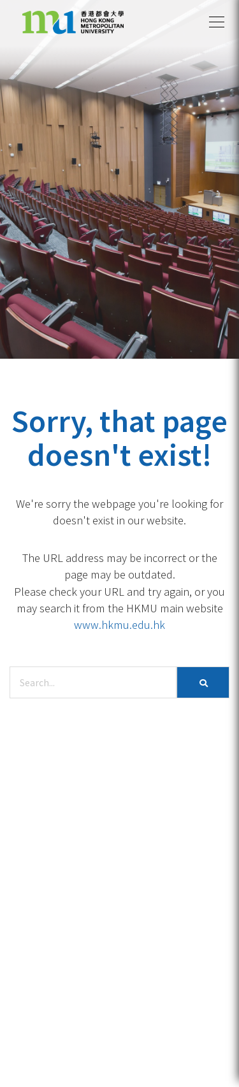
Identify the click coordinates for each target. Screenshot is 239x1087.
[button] (216, 22)
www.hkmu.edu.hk (119, 624)
